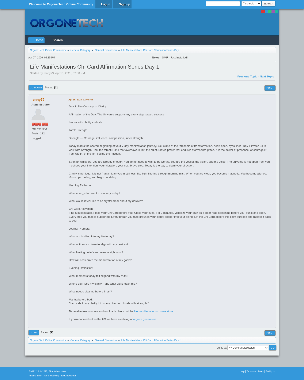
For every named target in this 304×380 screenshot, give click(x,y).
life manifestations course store (153, 311)
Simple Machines (57, 371)
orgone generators (144, 319)
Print (270, 88)
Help (242, 371)
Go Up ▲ (270, 371)
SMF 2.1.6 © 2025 (38, 371)
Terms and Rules (255, 371)
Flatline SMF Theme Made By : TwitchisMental (52, 375)
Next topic (267, 76)
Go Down (36, 87)
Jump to (221, 347)
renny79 (37, 99)
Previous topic (247, 76)
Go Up (34, 332)
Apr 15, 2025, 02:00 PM (80, 99)
